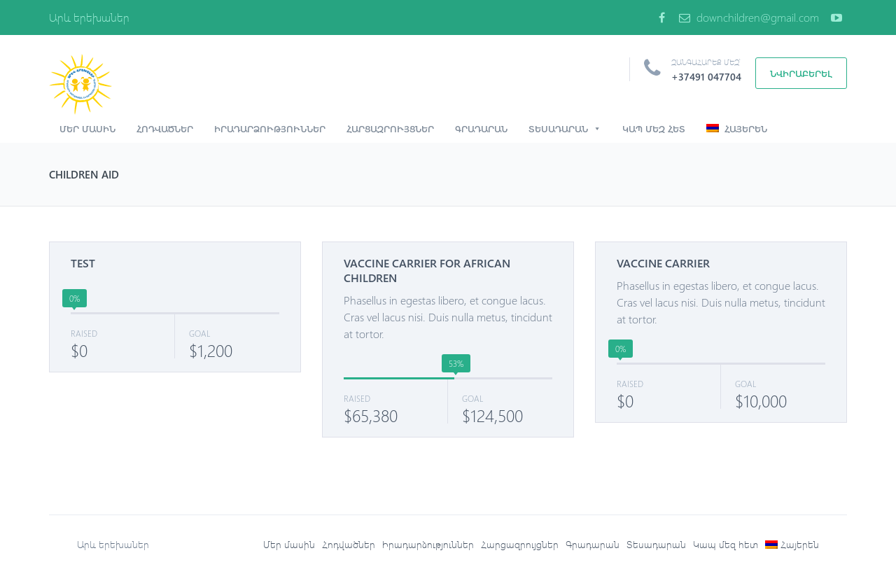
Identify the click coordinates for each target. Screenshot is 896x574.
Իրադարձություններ (270, 128)
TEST (83, 262)
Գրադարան (481, 128)
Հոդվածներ (164, 128)
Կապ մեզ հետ (653, 128)
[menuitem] (792, 544)
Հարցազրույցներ (390, 128)
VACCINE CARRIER (663, 262)
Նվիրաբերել (801, 73)
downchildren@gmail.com (749, 17)
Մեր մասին (87, 128)
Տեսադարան (564, 129)
